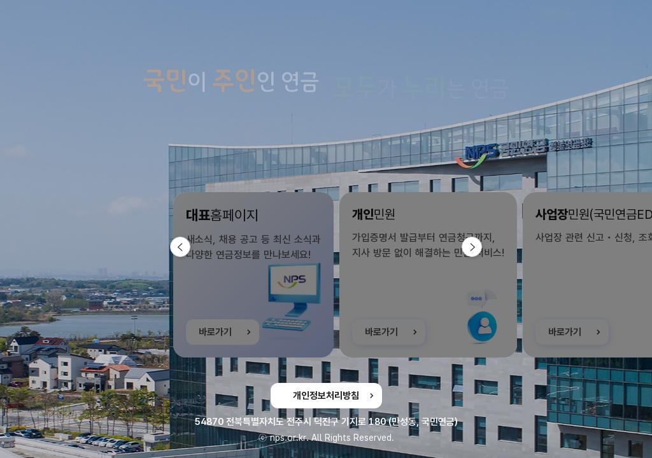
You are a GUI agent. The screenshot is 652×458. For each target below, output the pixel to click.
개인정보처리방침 (326, 395)
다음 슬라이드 (481, 246)
